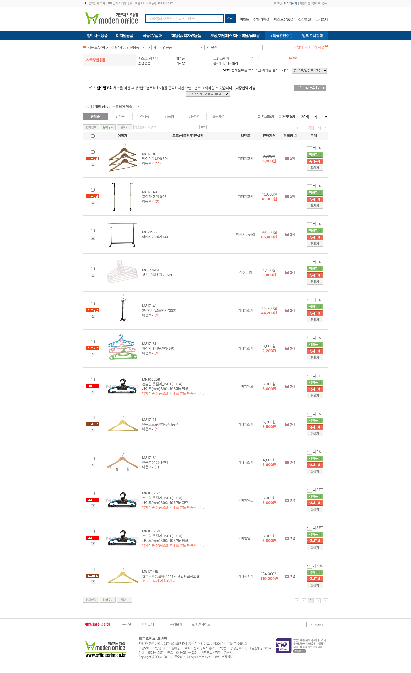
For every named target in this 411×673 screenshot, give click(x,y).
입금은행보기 (172, 624)
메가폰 (180, 58)
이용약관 (125, 624)
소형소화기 (221, 58)
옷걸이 (215, 47)
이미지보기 (287, 116)
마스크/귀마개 (148, 58)
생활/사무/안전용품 (125, 47)
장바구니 (317, 3)
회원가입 (305, 3)
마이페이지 (290, 3)
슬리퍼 (256, 58)
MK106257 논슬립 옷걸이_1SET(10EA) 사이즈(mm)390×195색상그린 (165, 498)
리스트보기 (266, 116)
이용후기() (151, 163)
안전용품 (144, 63)
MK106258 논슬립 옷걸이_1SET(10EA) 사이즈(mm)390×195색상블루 (165, 384)
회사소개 (147, 624)
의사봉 (180, 63)
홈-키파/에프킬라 (225, 63)
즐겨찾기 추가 (97, 3)
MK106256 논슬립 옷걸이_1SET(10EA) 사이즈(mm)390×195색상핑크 (165, 536)
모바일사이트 (201, 624)
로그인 (278, 3)
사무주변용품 (162, 47)
